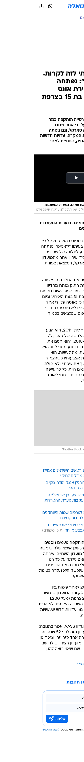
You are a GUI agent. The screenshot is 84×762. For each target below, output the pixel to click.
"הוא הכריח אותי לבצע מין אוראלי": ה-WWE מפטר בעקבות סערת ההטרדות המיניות (43, 500)
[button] (64, 6)
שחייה (46, 664)
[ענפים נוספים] (56, 18)
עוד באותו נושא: (69, 664)
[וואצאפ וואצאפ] (16, 6)
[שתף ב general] (7, 6)
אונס (55, 664)
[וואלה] (42, 6)
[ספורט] (75, 18)
